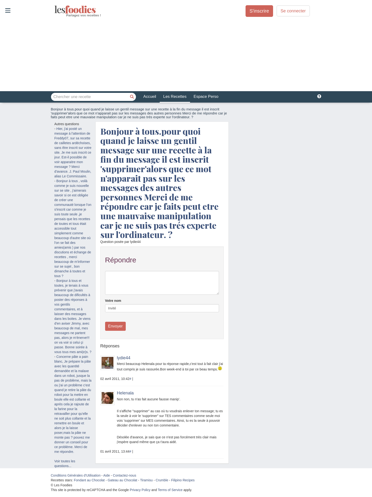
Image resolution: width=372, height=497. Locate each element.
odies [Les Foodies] (55, 9)
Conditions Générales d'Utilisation (76, 475)
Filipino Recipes (183, 480)
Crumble (162, 480)
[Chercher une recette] (132, 97)
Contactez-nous (124, 475)
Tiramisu (146, 480)
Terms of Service (170, 490)
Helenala (125, 393)
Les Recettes (174, 96)
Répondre (120, 260)
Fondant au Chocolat (89, 480)
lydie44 (123, 357)
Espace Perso (206, 96)
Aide (106, 475)
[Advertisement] (186, 54)
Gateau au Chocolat (122, 480)
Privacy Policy (140, 490)
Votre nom (113, 301)
